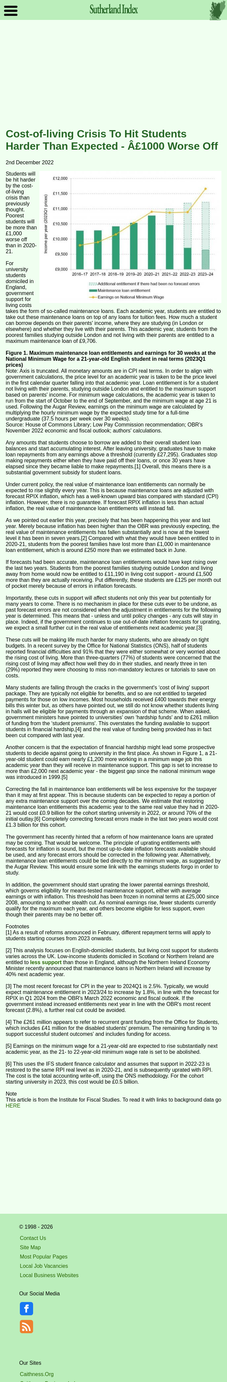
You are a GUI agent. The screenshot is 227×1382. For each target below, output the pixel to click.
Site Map (30, 1247)
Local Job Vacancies (44, 1266)
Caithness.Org (37, 1374)
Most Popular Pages (44, 1257)
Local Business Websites (49, 1275)
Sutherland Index (113, 8)
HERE (13, 1106)
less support (46, 962)
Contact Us (33, 1238)
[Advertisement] (113, 74)
